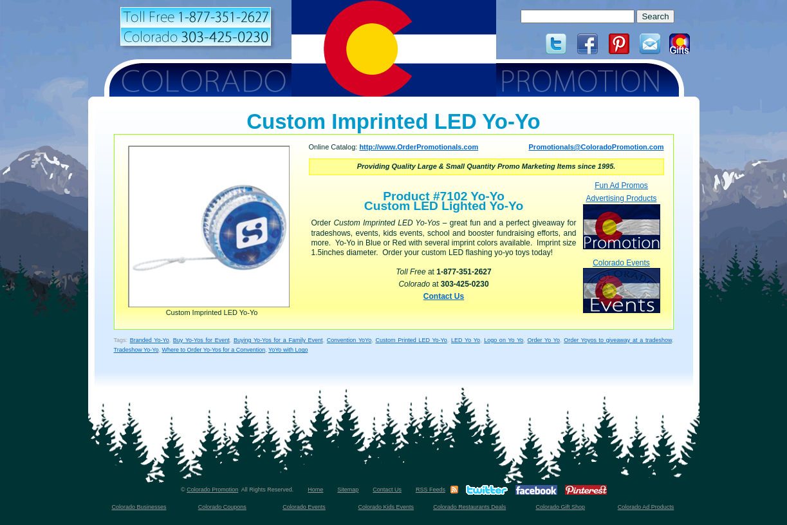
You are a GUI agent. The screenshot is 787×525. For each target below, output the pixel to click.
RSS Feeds (430, 489)
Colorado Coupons (222, 507)
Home (315, 489)
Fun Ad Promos (621, 185)
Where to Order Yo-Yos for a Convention (213, 350)
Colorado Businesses (138, 507)
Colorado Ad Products (646, 507)
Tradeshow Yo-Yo (136, 350)
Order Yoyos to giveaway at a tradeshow (618, 340)
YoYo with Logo (288, 350)
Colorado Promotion (212, 489)
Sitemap (347, 489)
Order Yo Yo (544, 340)
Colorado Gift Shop (560, 507)
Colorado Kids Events (386, 507)
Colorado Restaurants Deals (469, 507)
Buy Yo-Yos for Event (201, 340)
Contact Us (443, 296)
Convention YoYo (349, 340)
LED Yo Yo (465, 340)
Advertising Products (621, 221)
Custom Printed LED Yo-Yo (411, 340)
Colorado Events (621, 285)
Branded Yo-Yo (149, 340)
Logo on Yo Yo (503, 340)
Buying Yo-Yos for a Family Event (278, 340)
